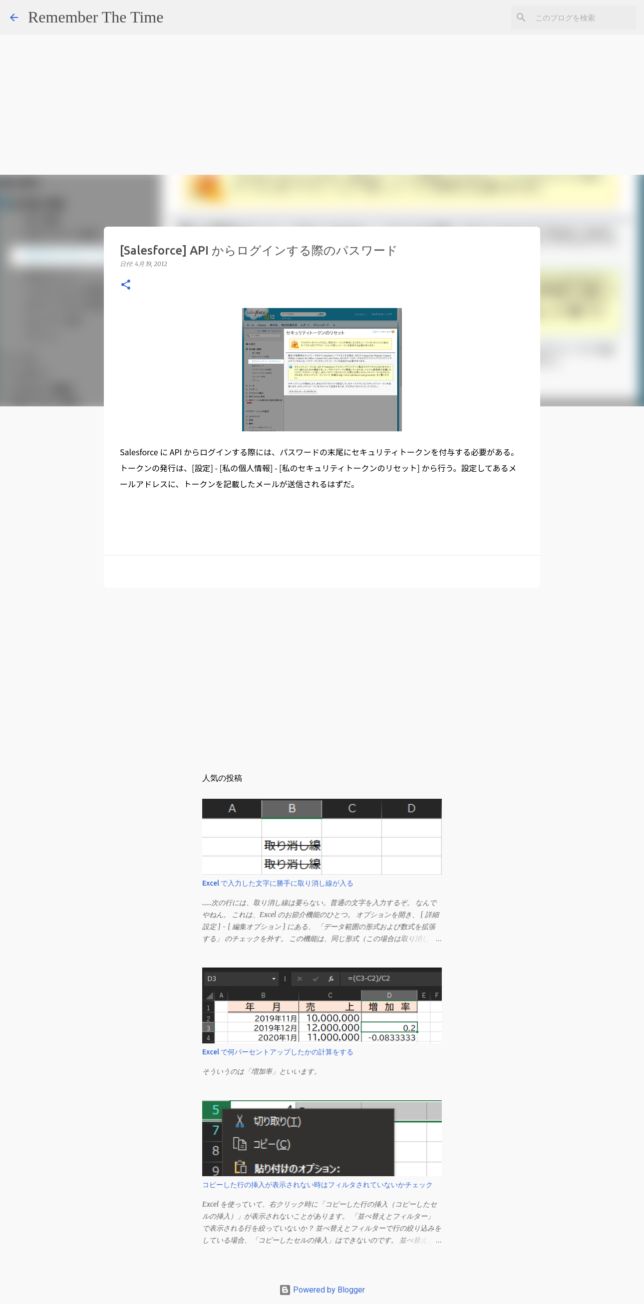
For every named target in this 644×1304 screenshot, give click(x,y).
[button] (126, 285)
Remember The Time (95, 17)
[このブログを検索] (583, 17)
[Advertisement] (299, 70)
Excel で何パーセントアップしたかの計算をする (277, 1052)
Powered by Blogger (322, 1290)
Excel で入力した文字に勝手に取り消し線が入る (277, 883)
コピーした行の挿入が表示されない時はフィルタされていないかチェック (317, 1185)
